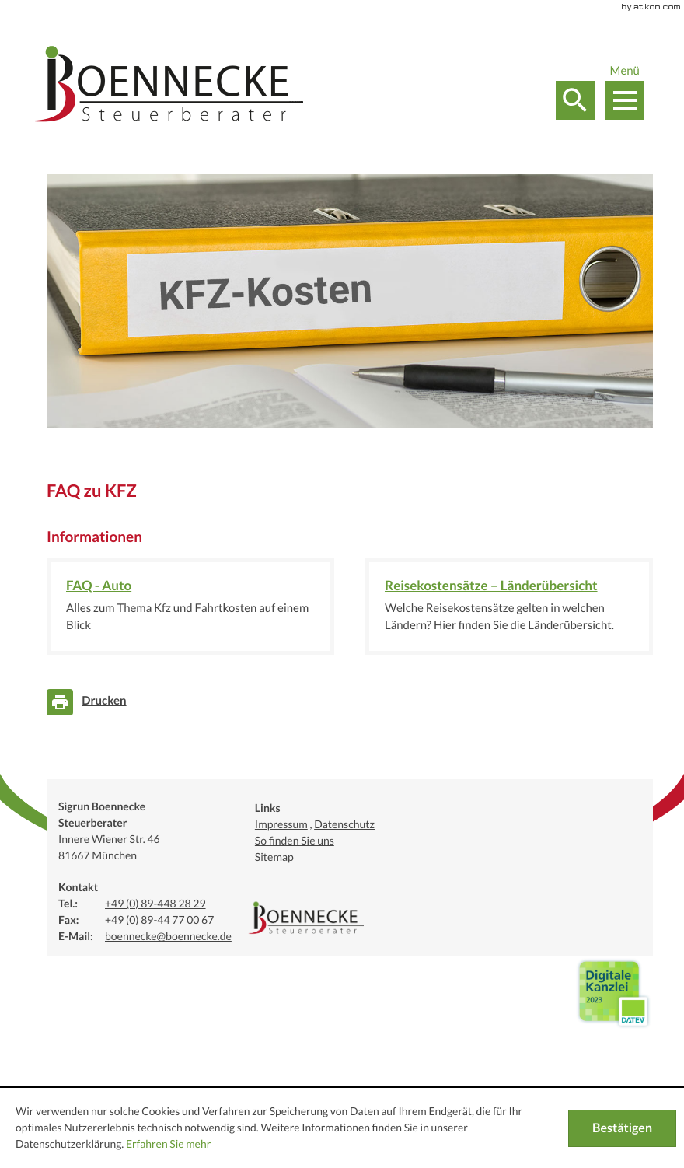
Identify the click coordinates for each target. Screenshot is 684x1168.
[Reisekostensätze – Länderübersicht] (509, 606)
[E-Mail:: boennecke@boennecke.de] (168, 937)
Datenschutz (344, 824)
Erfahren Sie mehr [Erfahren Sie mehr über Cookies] (168, 1144)
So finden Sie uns (294, 840)
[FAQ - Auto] (190, 606)
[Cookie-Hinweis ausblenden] (622, 1128)
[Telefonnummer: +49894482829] (155, 905)
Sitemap (274, 857)
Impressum (281, 824)
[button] (575, 100)
